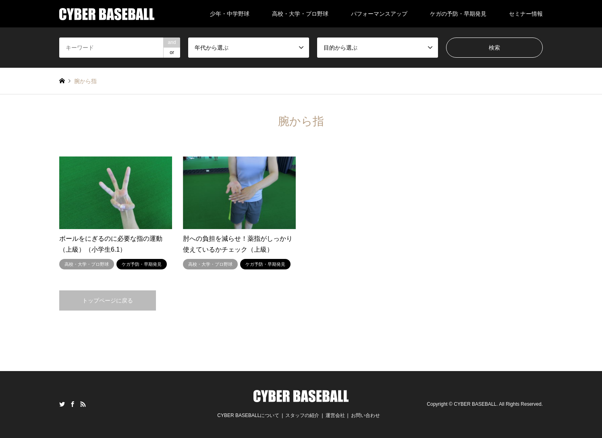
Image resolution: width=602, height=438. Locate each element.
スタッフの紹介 (302, 415)
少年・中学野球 (229, 13)
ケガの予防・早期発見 (458, 13)
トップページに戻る (107, 300)
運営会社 (335, 415)
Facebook (72, 404)
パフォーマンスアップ (379, 13)
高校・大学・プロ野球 (300, 13)
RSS (83, 404)
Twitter (62, 404)
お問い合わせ (365, 415)
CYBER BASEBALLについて (248, 415)
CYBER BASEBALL (475, 404)
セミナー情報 (526, 13)
